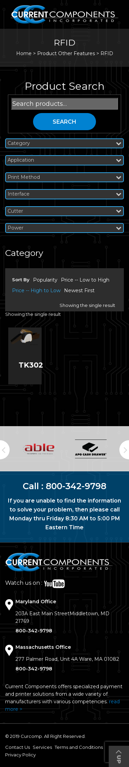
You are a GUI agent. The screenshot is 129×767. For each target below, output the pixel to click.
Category (64, 143)
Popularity (45, 280)
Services (42, 747)
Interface (64, 194)
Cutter (64, 211)
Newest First (79, 290)
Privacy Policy (20, 754)
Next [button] (124, 449)
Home (24, 53)
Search (64, 122)
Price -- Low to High (85, 280)
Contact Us (17, 747)
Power (64, 228)
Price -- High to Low (36, 290)
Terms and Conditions (79, 747)
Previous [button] (5, 449)
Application (64, 160)
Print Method (64, 177)
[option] (38, 449)
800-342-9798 (76, 486)
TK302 (31, 365)
